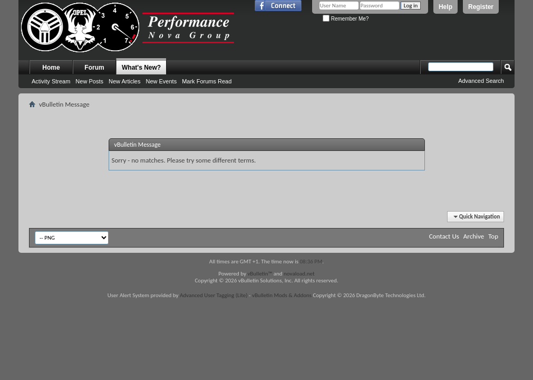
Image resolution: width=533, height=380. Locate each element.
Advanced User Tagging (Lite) (214, 295)
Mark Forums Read (206, 81)
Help (445, 7)
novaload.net (299, 273)
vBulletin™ (259, 273)
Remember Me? (346, 19)
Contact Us (444, 236)
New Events (161, 81)
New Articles (125, 81)
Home (51, 67)
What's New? (141, 67)
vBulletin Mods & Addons (282, 295)
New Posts (89, 81)
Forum (94, 67)
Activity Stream (51, 81)
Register (480, 7)
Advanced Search (481, 81)
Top (493, 236)
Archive (473, 236)
